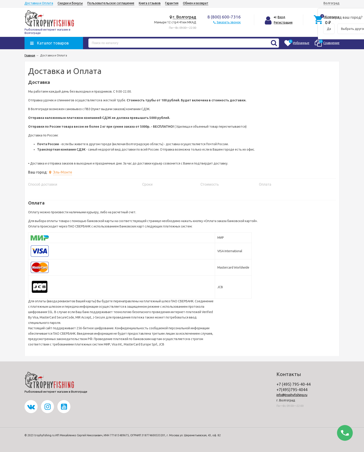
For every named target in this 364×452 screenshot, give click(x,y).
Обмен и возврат (195, 3)
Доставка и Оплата (39, 3)
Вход (281, 17)
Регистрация (283, 22)
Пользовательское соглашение (110, 3)
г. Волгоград (184, 17)
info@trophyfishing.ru (291, 395)
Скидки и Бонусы (70, 3)
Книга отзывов (150, 3)
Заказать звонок (228, 22)
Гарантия (171, 3)
